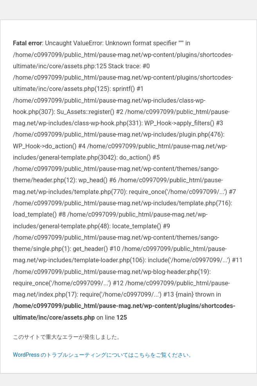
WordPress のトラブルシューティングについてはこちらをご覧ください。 (103, 355)
